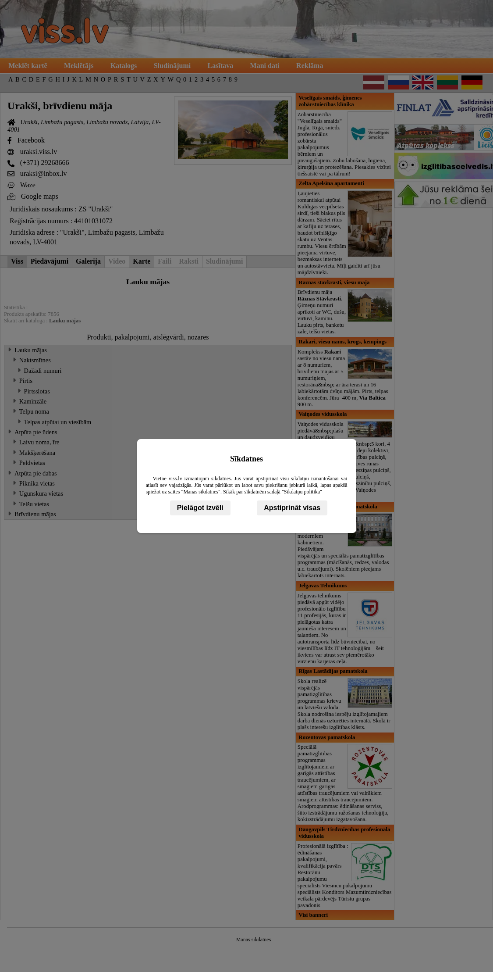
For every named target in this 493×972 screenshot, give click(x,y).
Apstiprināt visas (292, 507)
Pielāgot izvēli (200, 507)
